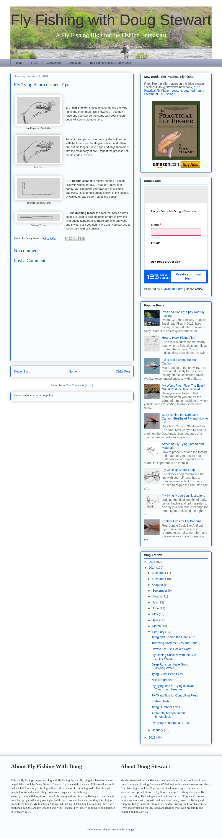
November (159, 579)
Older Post (123, 371)
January (158, 730)
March (157, 626)
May (155, 614)
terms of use (39, 395)
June (156, 608)
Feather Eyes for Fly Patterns (181, 521)
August (157, 596)
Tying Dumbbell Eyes (166, 707)
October (158, 584)
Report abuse (194, 289)
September (160, 590)
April (155, 620)
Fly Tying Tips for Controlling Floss (175, 695)
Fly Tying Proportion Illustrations (183, 495)
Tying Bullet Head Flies (167, 674)
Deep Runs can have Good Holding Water (170, 666)
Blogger (130, 829)
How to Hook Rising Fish (178, 337)
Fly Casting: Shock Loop (178, 470)
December (159, 572)
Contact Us (54, 62)
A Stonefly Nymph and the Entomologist (169, 715)
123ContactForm (172, 289)
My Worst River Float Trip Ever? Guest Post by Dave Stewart (183, 387)
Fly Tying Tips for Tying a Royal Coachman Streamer (173, 687)
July (155, 602)
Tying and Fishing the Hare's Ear (174, 637)
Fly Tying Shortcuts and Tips (171, 722)
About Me (75, 62)
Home (19, 62)
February (158, 632)
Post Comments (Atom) (79, 385)
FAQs (34, 62)
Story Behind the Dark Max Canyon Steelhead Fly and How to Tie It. (185, 418)
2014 (152, 567)
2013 (152, 737)
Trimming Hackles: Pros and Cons (175, 643)
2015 (152, 561)
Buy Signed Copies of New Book (110, 62)
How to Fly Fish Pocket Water (171, 649)
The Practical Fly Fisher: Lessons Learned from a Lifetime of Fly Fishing (174, 90)
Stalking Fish (160, 701)
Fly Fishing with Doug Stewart (111, 19)
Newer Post (21, 371)
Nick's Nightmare (163, 680)
